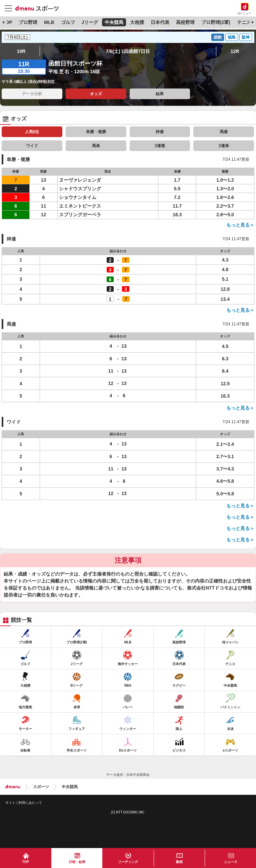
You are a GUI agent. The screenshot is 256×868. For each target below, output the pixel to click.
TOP (7, 22)
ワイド (32, 145)
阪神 (246, 37)
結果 (160, 93)
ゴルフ (68, 22)
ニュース (230, 862)
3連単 (224, 145)
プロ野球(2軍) (215, 22)
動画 (179, 862)
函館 (218, 37)
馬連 (224, 131)
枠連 (160, 131)
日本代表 (160, 22)
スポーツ (41, 786)
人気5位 (32, 131)
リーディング (128, 862)
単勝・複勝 (96, 131)
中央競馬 (114, 22)
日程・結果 (77, 862)
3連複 (160, 145)
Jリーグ (89, 22)
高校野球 (185, 22)
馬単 (96, 145)
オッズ (96, 93)
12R (235, 51)
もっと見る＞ (240, 225)
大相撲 (137, 22)
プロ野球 (28, 22)
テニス (244, 22)
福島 (232, 37)
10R (21, 51)
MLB (49, 22)
